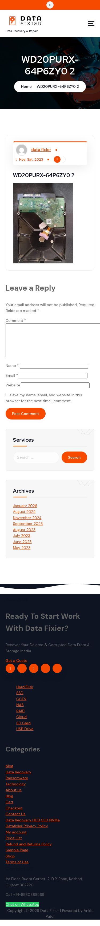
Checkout (14, 814)
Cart (9, 808)
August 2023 (24, 536)
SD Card (23, 729)
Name (12, 372)
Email (12, 381)
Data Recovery (18, 778)
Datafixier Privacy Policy (27, 832)
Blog (9, 802)
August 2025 (24, 518)
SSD (19, 699)
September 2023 (28, 530)
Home (26, 86)
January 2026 (25, 512)
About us (14, 796)
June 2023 (22, 548)
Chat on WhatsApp (22, 911)
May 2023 (22, 554)
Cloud (21, 723)
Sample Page (17, 856)
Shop (10, 862)
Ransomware (17, 784)
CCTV (21, 705)
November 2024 (27, 524)
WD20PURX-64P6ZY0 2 (58, 86)
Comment (16, 320)
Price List (14, 844)
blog (9, 772)
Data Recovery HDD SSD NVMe (33, 826)
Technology (16, 790)
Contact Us (16, 820)
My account (16, 838)
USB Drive (24, 735)
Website (13, 391)
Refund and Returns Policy (29, 850)
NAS (20, 711)
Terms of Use (17, 868)
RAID (20, 717)
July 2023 (21, 542)
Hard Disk (24, 693)
